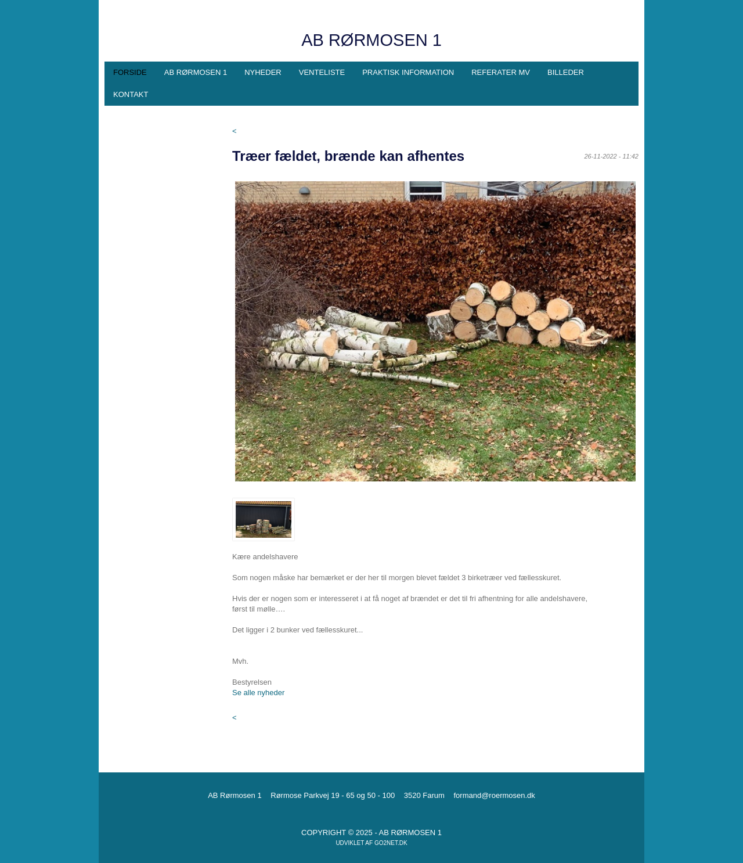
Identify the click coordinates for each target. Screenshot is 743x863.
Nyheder (263, 72)
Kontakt (130, 94)
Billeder (565, 72)
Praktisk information (408, 72)
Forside (130, 72)
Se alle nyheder (258, 692)
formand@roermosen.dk (494, 795)
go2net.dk (390, 843)
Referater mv (500, 72)
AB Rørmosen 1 (195, 72)
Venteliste (322, 72)
